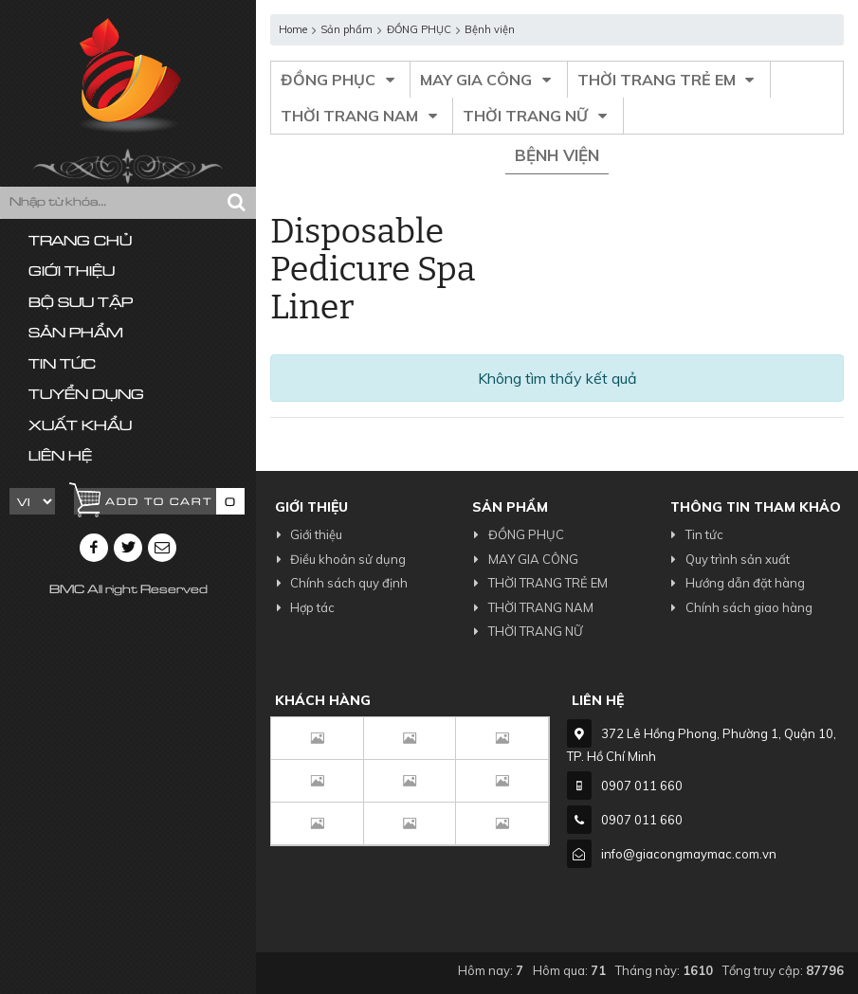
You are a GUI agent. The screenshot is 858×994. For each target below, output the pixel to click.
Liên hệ (60, 457)
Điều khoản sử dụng (338, 559)
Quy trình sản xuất (728, 559)
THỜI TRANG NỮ (537, 115)
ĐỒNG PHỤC (340, 79)
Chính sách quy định (339, 582)
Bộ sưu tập (80, 304)
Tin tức (62, 365)
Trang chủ (80, 242)
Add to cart (158, 502)
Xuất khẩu (80, 427)
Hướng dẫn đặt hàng (735, 582)
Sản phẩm (75, 334)
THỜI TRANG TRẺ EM (668, 79)
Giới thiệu (71, 272)
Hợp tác (302, 607)
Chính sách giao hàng (739, 607)
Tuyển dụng (86, 395)
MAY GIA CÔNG (488, 79)
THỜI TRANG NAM (362, 115)
